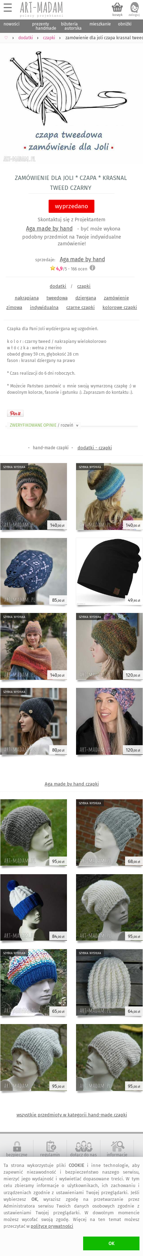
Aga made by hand (49, 228)
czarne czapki (80, 307)
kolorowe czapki (119, 307)
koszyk (117, 15)
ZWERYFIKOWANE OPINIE (45, 425)
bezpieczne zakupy (16, 1157)
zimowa (14, 307)
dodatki (58, 286)
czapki (84, 286)
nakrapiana (27, 297)
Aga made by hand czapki (72, 784)
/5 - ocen (68, 269)
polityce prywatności (52, 1226)
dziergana (85, 297)
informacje (117, 1154)
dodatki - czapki (94, 447)
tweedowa (57, 297)
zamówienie (116, 297)
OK (111, 1243)
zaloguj (134, 15)
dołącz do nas (83, 1154)
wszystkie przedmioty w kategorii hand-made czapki (72, 1114)
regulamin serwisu (50, 1157)
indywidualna (44, 307)
